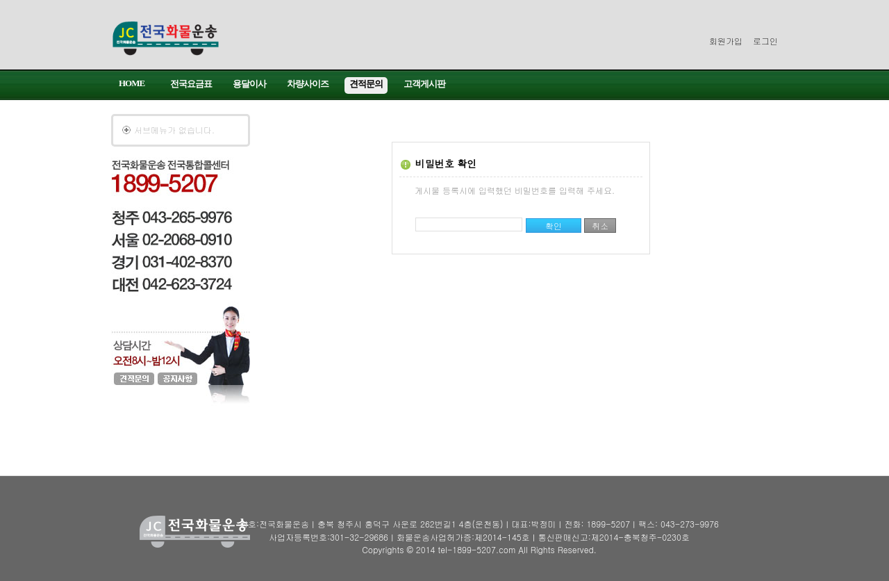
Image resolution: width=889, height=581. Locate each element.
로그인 (765, 41)
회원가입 (725, 41)
